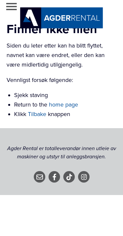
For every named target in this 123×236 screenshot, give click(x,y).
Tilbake (37, 114)
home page (63, 104)
